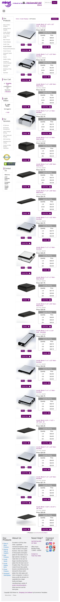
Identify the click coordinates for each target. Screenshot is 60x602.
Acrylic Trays (6, 44)
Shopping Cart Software (25, 592)
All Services (6, 125)
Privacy (14, 595)
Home (17, 18)
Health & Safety (7, 59)
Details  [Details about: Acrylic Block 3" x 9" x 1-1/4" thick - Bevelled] (46, 353)
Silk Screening (6, 139)
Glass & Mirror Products (6, 545)
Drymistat (5, 72)
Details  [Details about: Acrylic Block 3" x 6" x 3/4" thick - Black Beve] (26, 326)
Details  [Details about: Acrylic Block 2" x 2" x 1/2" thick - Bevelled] (46, 77)
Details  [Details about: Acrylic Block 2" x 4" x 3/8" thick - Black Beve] (26, 186)
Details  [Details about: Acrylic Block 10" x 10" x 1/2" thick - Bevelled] (46, 47)
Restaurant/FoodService (9, 48)
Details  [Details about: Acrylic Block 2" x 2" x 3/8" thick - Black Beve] (26, 106)
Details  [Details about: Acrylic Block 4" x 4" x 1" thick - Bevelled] (46, 413)
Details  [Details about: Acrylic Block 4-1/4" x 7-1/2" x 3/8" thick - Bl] (26, 443)
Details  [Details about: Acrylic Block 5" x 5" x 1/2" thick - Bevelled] (46, 469)
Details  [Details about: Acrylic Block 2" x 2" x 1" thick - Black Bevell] (26, 160)
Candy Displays (7, 42)
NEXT (29, 44)
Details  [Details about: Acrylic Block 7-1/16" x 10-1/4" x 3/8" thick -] (26, 529)
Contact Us (34, 554)
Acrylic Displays (24, 18)
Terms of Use (8, 595)
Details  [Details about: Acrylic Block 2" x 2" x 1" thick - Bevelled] (26, 133)
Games (5, 57)
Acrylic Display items (6, 565)
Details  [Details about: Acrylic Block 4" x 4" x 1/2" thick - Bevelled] (46, 383)
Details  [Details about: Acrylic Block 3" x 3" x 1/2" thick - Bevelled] (46, 240)
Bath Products (6, 39)
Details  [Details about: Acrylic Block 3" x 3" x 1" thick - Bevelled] (46, 270)
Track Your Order (36, 555)
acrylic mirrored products (19, 585)
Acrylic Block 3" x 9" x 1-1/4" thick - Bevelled (45, 331)
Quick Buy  (26, 50)
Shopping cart (8, 84)
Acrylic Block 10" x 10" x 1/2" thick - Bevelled (45, 25)
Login (7, 112)
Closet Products (7, 51)
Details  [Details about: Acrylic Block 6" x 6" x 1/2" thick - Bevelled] (46, 499)
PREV (22, 44)
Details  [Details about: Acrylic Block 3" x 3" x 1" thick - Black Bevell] (26, 300)
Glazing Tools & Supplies (6, 551)
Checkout (54, 18)
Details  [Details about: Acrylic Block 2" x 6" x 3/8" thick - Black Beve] (26, 213)
